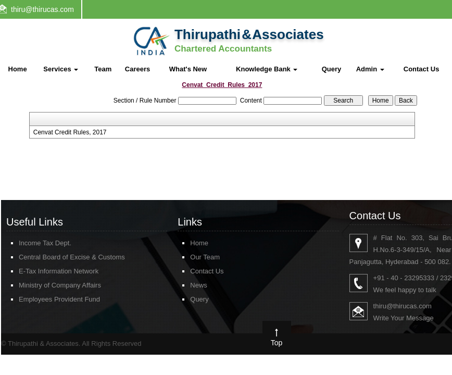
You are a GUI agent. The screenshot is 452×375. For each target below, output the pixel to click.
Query (332, 69)
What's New (188, 69)
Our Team (205, 257)
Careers (137, 69)
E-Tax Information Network (58, 271)
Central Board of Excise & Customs (72, 257)
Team (102, 69)
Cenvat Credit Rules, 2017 (70, 132)
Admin (370, 69)
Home (17, 69)
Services (60, 69)
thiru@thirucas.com (42, 9)
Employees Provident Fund (59, 299)
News (198, 285)
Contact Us (422, 69)
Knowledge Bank (266, 69)
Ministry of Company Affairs (60, 285)
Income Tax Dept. (45, 243)
